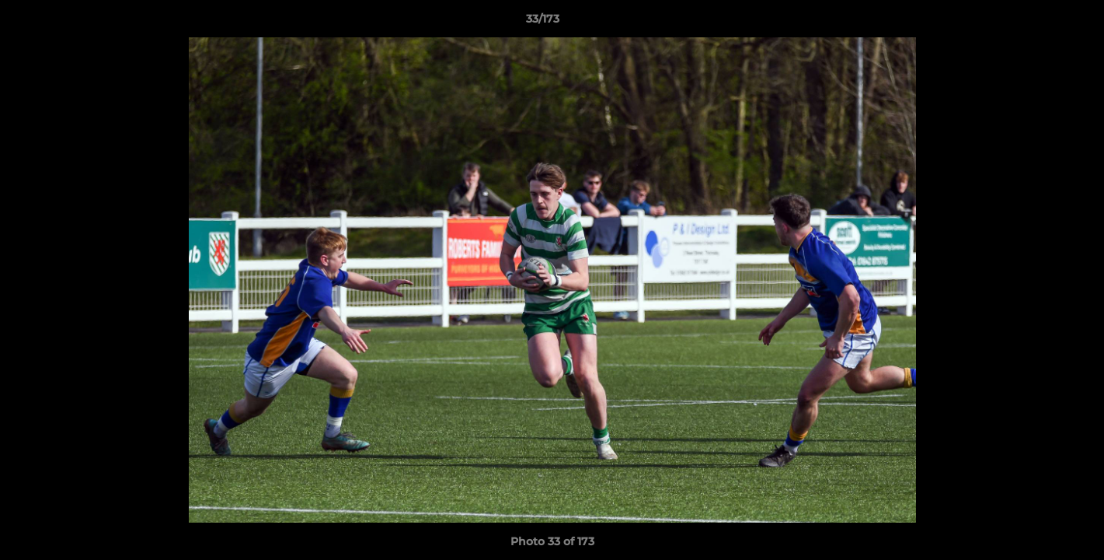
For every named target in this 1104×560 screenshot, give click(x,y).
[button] (1038, 23)
